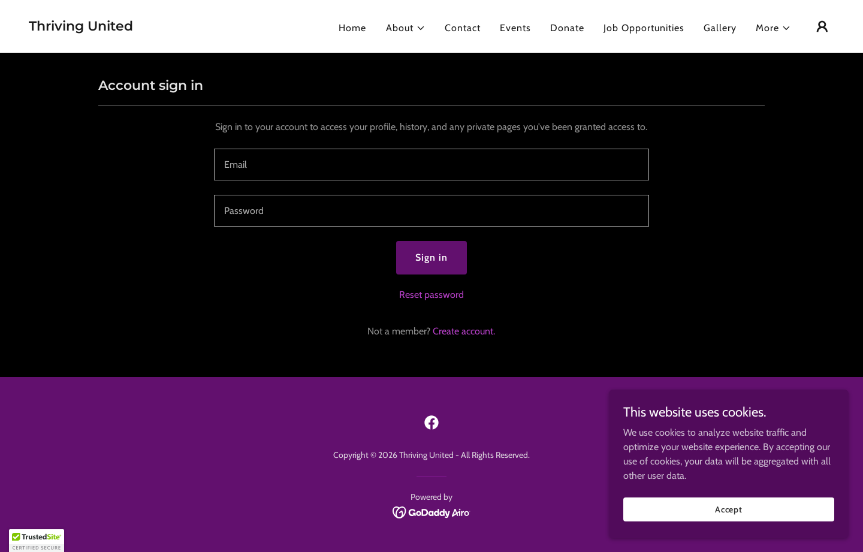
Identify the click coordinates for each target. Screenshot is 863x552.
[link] (81, 27)
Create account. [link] (464, 331)
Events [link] (515, 28)
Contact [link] (463, 28)
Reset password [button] (431, 294)
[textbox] (431, 164)
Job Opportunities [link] (644, 28)
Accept (729, 508)
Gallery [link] (720, 28)
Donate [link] (567, 28)
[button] (406, 28)
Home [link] (352, 28)
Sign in (431, 257)
